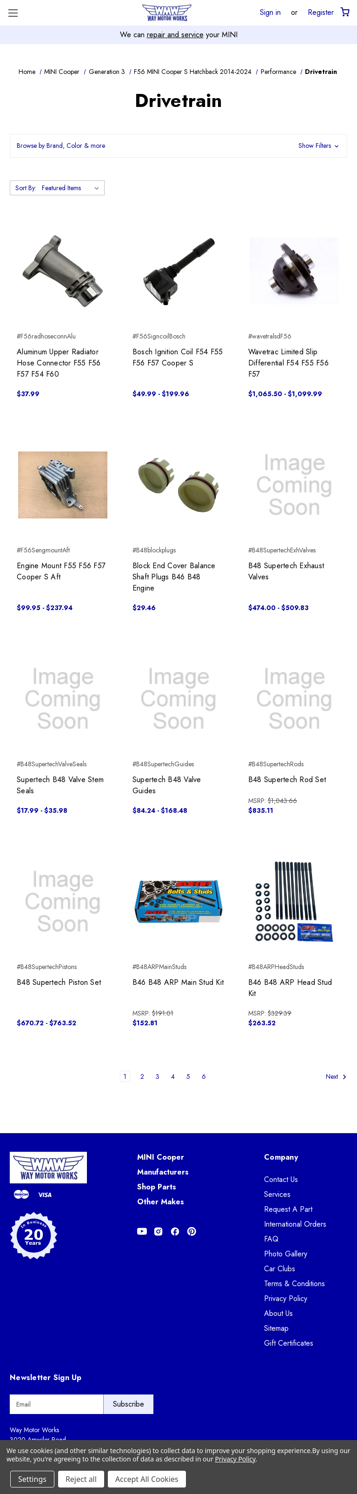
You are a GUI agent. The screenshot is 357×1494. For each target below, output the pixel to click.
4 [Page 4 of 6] (173, 1076)
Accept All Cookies (146, 1479)
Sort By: (25, 188)
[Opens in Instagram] (158, 1231)
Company (281, 1157)
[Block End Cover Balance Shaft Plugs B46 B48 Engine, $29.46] (178, 485)
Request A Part (288, 1209)
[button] (178, 146)
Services (277, 1194)
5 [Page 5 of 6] (188, 1076)
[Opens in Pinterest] (192, 1231)
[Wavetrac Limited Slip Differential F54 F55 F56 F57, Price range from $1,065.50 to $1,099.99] (294, 271)
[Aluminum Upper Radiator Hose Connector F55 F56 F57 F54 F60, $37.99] (62, 271)
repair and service (175, 34)
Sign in (270, 12)
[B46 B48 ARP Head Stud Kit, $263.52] (294, 901)
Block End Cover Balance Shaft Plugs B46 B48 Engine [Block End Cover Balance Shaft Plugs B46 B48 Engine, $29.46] (174, 576)
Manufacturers (163, 1172)
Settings (32, 1479)
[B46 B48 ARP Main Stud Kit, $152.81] (178, 901)
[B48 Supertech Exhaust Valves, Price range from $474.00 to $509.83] (294, 485)
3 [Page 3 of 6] (157, 1076)
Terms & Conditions (294, 1283)
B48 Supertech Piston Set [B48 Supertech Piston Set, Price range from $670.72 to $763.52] (59, 982)
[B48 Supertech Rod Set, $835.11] (294, 699)
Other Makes (160, 1201)
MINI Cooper (160, 1157)
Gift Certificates (288, 1343)
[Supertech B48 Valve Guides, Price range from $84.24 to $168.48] (178, 699)
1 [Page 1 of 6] (125, 1076)
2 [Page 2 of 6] (142, 1076)
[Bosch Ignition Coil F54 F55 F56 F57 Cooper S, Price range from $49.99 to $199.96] (178, 271)
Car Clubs (279, 1268)
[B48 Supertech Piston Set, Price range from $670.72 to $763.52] (62, 901)
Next (336, 1077)
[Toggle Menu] (13, 13)
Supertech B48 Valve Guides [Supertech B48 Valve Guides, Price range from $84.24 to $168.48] (166, 785)
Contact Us (281, 1179)
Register (321, 12)
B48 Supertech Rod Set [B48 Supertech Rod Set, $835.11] (287, 779)
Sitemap (276, 1328)
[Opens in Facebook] (175, 1231)
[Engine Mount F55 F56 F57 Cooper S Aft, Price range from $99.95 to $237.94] (62, 485)
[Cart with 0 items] (344, 12)
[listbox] (72, 188)
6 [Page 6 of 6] (204, 1076)
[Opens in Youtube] (142, 1231)
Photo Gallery (285, 1253)
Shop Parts (156, 1187)
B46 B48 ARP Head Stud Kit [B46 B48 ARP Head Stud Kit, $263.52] (290, 988)
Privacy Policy (285, 1298)
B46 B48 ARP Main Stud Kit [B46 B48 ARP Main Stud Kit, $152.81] (178, 982)
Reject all (81, 1479)
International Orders (295, 1224)
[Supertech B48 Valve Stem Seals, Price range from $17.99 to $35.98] (62, 699)
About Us (278, 1313)
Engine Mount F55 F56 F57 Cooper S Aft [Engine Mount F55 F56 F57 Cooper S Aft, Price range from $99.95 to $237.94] (61, 571)
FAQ (271, 1239)
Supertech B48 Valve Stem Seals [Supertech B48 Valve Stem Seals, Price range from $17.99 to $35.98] (60, 785)
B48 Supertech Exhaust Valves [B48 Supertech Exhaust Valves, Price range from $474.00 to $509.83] (286, 571)
